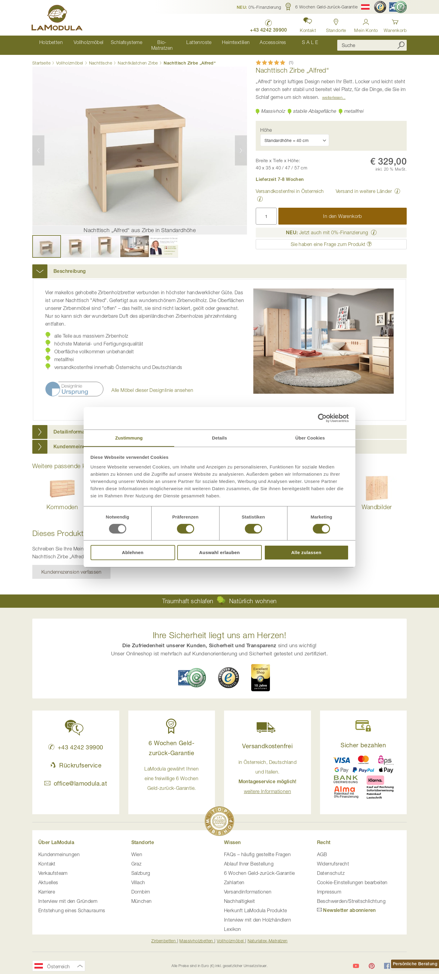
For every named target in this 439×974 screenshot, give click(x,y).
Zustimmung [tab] (129, 437)
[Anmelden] (366, 24)
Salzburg (140, 867)
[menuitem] (50, 42)
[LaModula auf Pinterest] (372, 961)
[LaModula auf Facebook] (387, 961)
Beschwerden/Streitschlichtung (351, 895)
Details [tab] (219, 437)
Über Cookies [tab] (310, 437)
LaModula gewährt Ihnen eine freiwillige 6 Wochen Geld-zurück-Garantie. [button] (171, 773)
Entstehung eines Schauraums (71, 905)
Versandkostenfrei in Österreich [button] (290, 185)
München (141, 895)
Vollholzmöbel (69, 57)
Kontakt (47, 858)
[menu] (180, 42)
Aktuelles (48, 877)
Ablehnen (133, 552)
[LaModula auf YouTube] (356, 961)
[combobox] (372, 42)
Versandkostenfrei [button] (267, 740)
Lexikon (232, 923)
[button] (259, 7)
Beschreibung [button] (69, 266)
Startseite (41, 57)
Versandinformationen (247, 886)
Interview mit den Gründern (68, 895)
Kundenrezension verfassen (71, 566)
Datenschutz (330, 867)
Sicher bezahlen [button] (363, 739)
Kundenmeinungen (59, 849)
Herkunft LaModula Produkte (255, 905)
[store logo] (58, 19)
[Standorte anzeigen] (335, 24)
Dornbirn (140, 886)
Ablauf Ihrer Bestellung (249, 858)
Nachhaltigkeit (239, 895)
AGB (322, 849)
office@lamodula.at (75, 777)
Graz (136, 858)
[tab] (219, 266)
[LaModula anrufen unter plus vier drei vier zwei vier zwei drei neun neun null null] (266, 24)
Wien (137, 849)
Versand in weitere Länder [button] (364, 185)
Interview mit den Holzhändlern (257, 914)
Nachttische (100, 57)
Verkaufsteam (53, 867)
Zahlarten (234, 877)
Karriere (46, 886)
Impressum (329, 886)
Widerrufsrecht (333, 858)
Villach (138, 877)
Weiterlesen (332, 92)
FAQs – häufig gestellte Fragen (257, 849)
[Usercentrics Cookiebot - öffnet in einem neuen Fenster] (322, 417)
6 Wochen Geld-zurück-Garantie (259, 867)
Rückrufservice (75, 759)
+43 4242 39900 (75, 741)
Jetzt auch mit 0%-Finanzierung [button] (327, 227)
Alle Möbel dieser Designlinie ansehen (152, 384)
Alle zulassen (306, 552)
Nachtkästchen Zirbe (138, 57)
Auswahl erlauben (219, 552)
